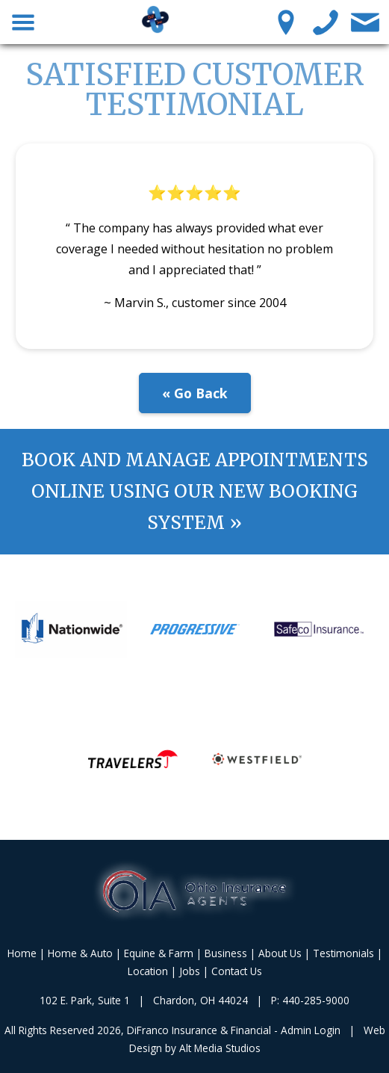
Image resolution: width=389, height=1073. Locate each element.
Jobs (189, 971)
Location (148, 971)
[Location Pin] (286, 21)
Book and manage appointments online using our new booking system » (195, 491)
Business (226, 953)
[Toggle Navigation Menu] (23, 21)
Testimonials (343, 953)
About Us (280, 953)
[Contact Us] (365, 21)
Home (22, 953)
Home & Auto (80, 953)
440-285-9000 (315, 1000)
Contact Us (236, 971)
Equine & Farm (158, 953)
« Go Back (195, 393)
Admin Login (310, 1030)
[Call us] (326, 21)
